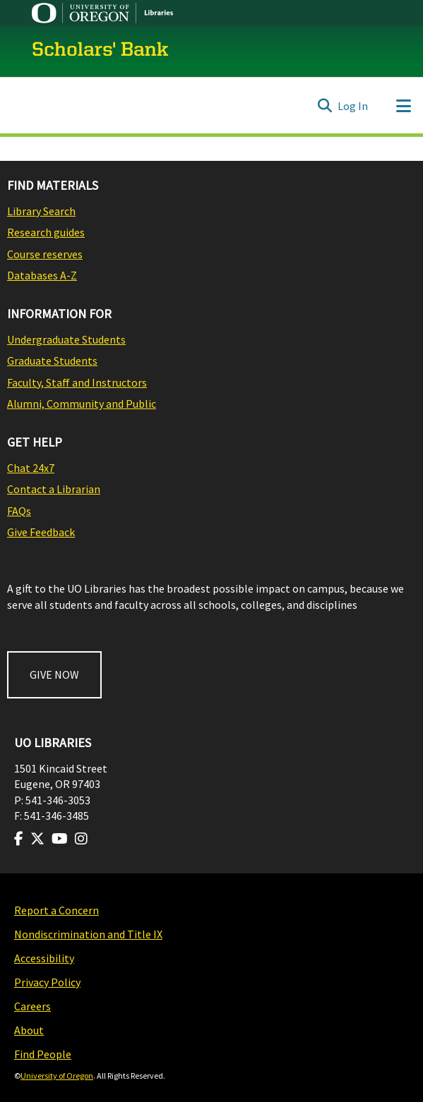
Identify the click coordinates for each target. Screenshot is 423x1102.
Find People (42, 1054)
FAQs (19, 511)
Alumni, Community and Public (81, 403)
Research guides (46, 232)
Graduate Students (52, 360)
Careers (32, 1006)
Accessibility (44, 958)
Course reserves (45, 254)
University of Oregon (56, 1075)
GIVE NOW (54, 674)
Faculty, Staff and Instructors (77, 382)
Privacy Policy (47, 982)
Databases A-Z (42, 275)
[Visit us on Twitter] (37, 839)
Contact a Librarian (53, 489)
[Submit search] (324, 105)
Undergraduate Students (66, 339)
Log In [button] (353, 106)
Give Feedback (41, 532)
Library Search (41, 211)
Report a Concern (56, 910)
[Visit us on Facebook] (18, 839)
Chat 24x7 (30, 468)
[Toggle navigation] (403, 105)
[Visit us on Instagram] (81, 839)
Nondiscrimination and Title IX (88, 934)
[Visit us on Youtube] (60, 839)
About (29, 1030)
